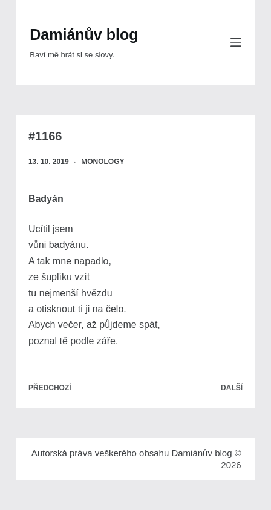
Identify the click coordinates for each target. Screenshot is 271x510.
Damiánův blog (84, 34)
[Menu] (235, 42)
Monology (102, 161)
